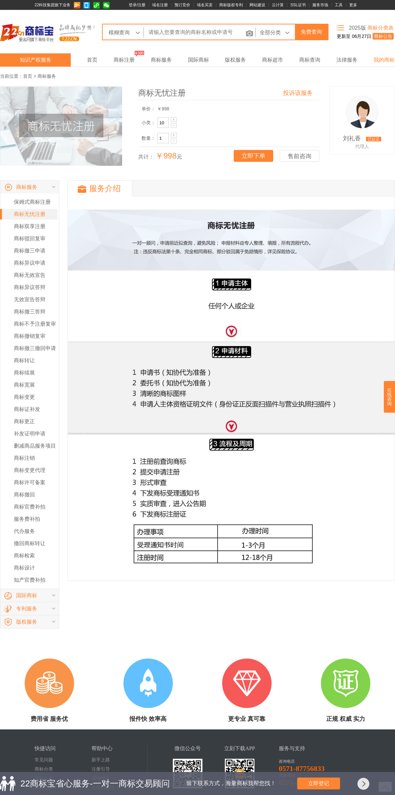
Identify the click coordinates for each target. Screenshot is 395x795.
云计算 (278, 5)
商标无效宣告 (29, 275)
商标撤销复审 (29, 336)
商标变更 (24, 397)
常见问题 (44, 759)
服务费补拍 (27, 519)
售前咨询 (299, 156)
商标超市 (272, 60)
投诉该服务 (298, 93)
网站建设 (257, 5)
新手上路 (101, 759)
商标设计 (24, 568)
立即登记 (318, 783)
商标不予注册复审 (35, 324)
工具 (339, 5)
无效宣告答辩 (29, 299)
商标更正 (24, 421)
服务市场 (320, 5)
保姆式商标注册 (32, 202)
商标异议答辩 (29, 287)
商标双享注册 (29, 226)
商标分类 (44, 769)
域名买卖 (205, 5)
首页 (92, 60)
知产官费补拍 (29, 580)
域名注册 (160, 5)
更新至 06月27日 (365, 36)
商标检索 (24, 555)
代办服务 (24, 531)
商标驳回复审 (29, 238)
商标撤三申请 (29, 250)
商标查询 (309, 60)
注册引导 (101, 769)
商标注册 (124, 60)
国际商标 (198, 60)
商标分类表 (380, 28)
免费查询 (311, 32)
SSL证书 (298, 5)
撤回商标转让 (29, 543)
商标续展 (24, 372)
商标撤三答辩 (29, 311)
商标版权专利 (231, 5)
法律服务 (346, 60)
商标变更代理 (29, 470)
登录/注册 (137, 5)
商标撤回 (24, 494)
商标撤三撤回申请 (35, 348)
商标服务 (161, 60)
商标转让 (24, 360)
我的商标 (384, 60)
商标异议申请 (29, 263)
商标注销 (24, 458)
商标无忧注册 (29, 214)
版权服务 (235, 60)
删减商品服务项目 (35, 446)
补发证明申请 (29, 433)
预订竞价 (182, 5)
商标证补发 (27, 409)
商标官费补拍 (29, 507)
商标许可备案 (29, 482)
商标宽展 (24, 385)
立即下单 (253, 156)
